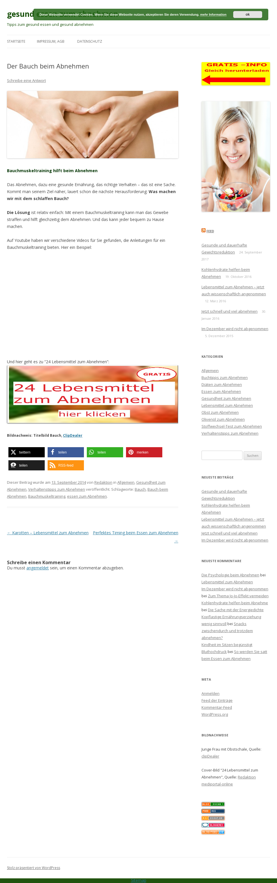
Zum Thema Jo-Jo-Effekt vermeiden (238, 595)
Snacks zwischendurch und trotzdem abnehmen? (227, 630)
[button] (26, 452)
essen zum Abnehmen (87, 496)
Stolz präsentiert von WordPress (33, 867)
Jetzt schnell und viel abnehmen (230, 311)
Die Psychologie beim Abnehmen (230, 575)
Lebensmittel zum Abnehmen (227, 405)
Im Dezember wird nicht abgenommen (235, 328)
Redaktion (103, 482)
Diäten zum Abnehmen (222, 384)
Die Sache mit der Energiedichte (236, 609)
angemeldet (37, 568)
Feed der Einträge (217, 700)
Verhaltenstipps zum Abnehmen (56, 489)
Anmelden (211, 693)
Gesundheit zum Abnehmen (226, 398)
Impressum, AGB (50, 41)
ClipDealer (72, 435)
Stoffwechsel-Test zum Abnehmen (232, 426)
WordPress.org (215, 714)
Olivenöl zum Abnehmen (223, 419)
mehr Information (213, 14)
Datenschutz (89, 41)
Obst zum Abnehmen (220, 412)
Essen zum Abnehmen (221, 391)
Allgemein (125, 482)
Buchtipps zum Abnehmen (225, 377)
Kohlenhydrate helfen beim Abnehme (235, 602)
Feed (210, 231)
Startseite (16, 41)
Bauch (140, 489)
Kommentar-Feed (217, 707)
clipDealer (210, 756)
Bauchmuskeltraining (46, 496)
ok (248, 14)
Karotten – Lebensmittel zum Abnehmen (48, 532)
